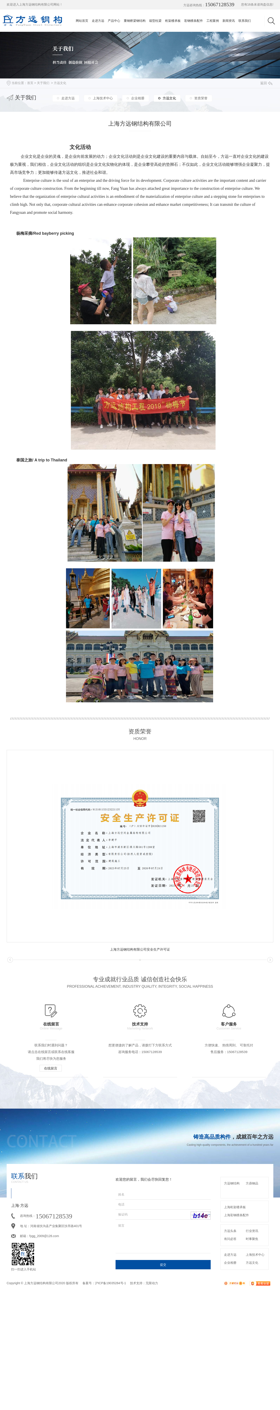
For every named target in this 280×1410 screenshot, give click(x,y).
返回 (266, 83)
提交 (163, 1349)
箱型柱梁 (155, 20)
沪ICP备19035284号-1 (110, 1367)
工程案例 (212, 20)
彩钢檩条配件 (193, 20)
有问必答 (230, 1323)
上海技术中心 (103, 98)
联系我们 (244, 20)
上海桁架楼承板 (235, 1291)
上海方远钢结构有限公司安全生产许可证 (140, 949)
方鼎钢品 (252, 1268)
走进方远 (98, 20)
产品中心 (114, 20)
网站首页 (82, 20)
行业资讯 (252, 1315)
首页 (30, 83)
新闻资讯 (228, 20)
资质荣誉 (201, 98)
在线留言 (53, 1068)
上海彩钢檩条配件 (236, 1299)
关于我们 (43, 83)
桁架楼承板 (173, 20)
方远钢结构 (232, 1268)
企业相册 (137, 98)
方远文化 (60, 83)
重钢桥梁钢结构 (135, 20)
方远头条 (230, 1315)
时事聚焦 (252, 1323)
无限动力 (152, 1367)
